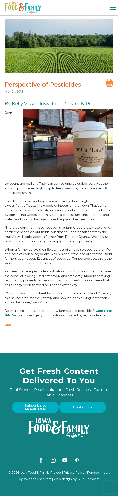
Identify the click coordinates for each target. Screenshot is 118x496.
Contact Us (82, 407)
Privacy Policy (74, 472)
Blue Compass (88, 479)
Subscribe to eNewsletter (35, 407)
